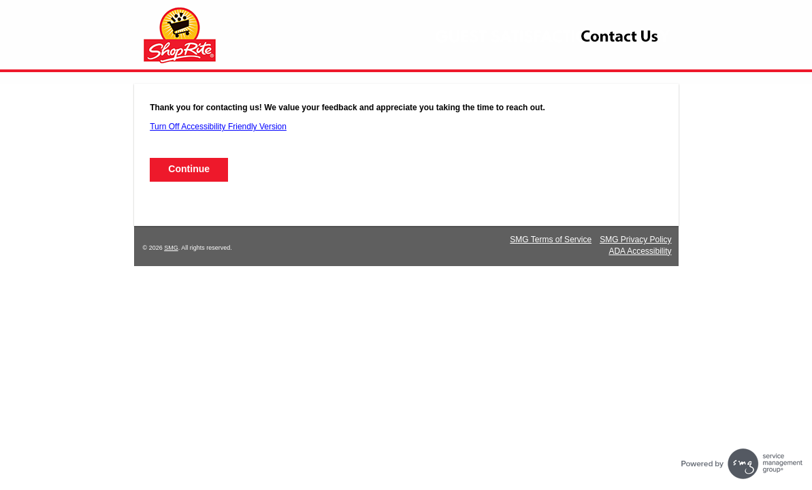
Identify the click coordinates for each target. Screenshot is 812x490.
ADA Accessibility (639, 251)
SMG (171, 247)
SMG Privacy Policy (635, 239)
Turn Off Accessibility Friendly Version (218, 126)
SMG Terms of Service (550, 239)
